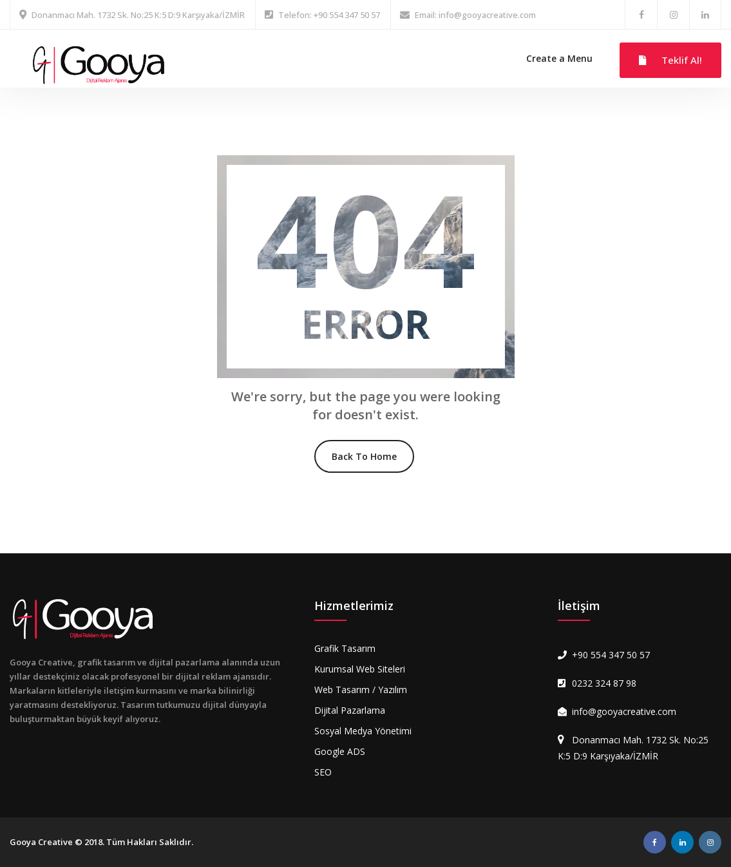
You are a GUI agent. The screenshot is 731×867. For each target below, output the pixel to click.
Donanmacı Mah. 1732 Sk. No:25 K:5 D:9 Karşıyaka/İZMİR (138, 15)
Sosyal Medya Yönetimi (363, 731)
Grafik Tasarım (344, 648)
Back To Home (364, 456)
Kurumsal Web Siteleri (359, 669)
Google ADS (339, 751)
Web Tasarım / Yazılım (360, 689)
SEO (323, 772)
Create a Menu (559, 58)
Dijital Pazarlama (349, 710)
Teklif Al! (670, 59)
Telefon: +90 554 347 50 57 (329, 15)
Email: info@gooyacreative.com (475, 15)
